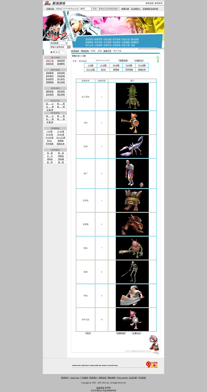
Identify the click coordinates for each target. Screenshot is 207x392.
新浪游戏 (149, 3)
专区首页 (89, 39)
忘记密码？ (136, 9)
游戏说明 (61, 60)
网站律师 (111, 378)
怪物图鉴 (89, 42)
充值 (133, 45)
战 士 (50, 104)
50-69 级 (60, 134)
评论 (88, 333)
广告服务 (84, 378)
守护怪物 (49, 144)
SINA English (122, 378)
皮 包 (50, 162)
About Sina (74, 378)
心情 (96, 45)
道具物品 (116, 42)
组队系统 (61, 94)
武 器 (50, 153)
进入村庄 (61, 79)
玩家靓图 (126, 42)
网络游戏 (85, 51)
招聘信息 (102, 378)
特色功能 (107, 39)
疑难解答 (135, 42)
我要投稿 (123, 60)
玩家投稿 (116, 45)
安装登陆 (61, 73)
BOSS (49, 141)
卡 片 (50, 156)
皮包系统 (50, 94)
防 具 (61, 153)
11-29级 (103, 65)
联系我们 (93, 378)
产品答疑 (142, 378)
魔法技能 (135, 39)
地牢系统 (98, 42)
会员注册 (133, 378)
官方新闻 (107, 42)
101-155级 (90, 69)
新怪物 (61, 141)
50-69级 (129, 65)
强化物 (61, 159)
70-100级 (142, 65)
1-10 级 (49, 131)
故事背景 (98, 39)
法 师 (50, 107)
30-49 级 (49, 134)
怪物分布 (61, 144)
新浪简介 (65, 378)
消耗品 (50, 159)
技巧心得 (89, 45)
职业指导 (50, 79)
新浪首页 (159, 3)
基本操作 (50, 76)
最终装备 (50, 91)
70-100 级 (49, 137)
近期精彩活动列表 (150, 9)
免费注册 (125, 9)
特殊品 (61, 156)
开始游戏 (61, 76)
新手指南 (116, 39)
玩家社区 (50, 9)
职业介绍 (126, 39)
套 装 (61, 162)
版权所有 (100, 388)
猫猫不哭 (107, 51)
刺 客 (61, 104)
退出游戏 (61, 82)
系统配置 (50, 73)
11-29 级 (60, 131)
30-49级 (116, 65)
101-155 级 (60, 137)
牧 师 (61, 107)
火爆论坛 (139, 60)
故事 (100, 45)
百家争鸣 (107, 45)
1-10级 (90, 65)
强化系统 (61, 91)
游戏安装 (50, 64)
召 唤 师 (49, 110)
